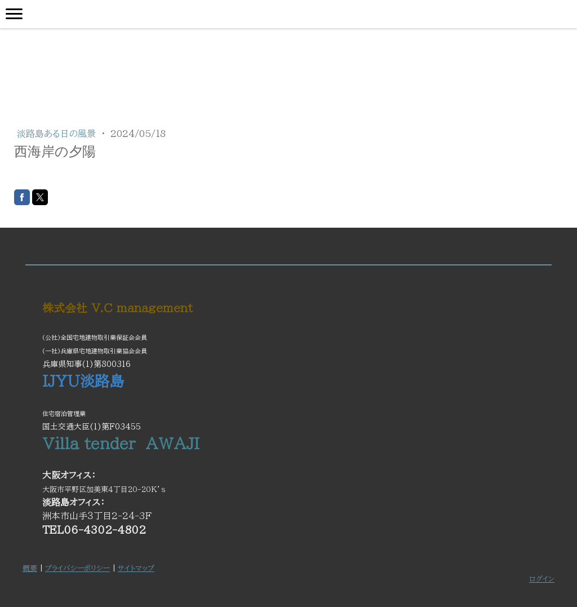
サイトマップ (136, 568)
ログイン (541, 579)
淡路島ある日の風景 (58, 133)
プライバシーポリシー (77, 568)
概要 (30, 568)
